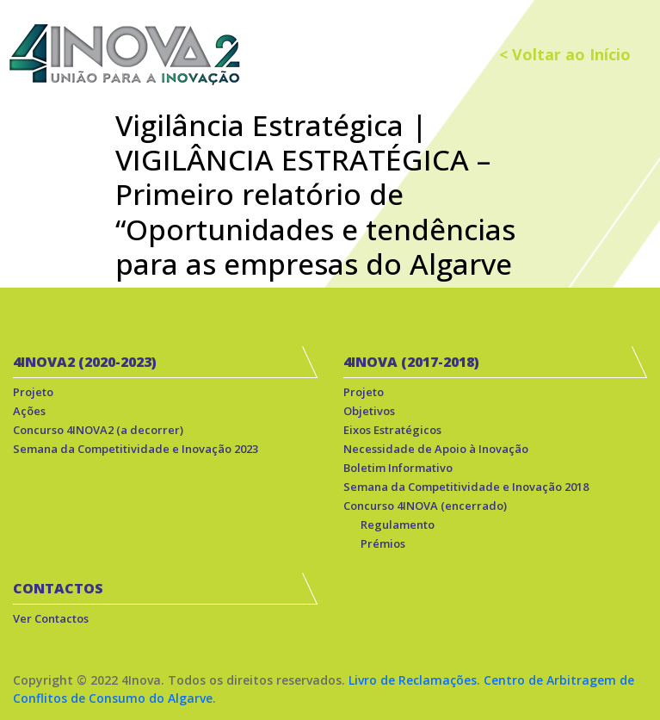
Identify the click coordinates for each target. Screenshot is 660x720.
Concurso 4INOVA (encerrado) (425, 505)
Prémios (383, 543)
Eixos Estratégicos (392, 430)
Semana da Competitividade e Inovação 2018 (466, 486)
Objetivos (369, 411)
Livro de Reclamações (413, 680)
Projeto (33, 392)
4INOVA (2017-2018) (411, 361)
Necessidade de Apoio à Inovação (435, 448)
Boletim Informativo (398, 467)
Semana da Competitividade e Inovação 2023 (135, 448)
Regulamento (398, 524)
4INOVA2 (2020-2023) (85, 361)
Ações (29, 411)
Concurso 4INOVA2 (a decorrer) (98, 430)
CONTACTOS (58, 588)
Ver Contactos (51, 618)
